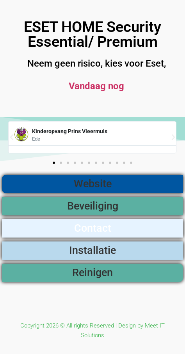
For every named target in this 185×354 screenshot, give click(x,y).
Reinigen (92, 272)
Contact (92, 228)
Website (93, 184)
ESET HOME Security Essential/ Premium (92, 34)
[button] (12, 137)
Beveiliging (92, 206)
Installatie (92, 250)
